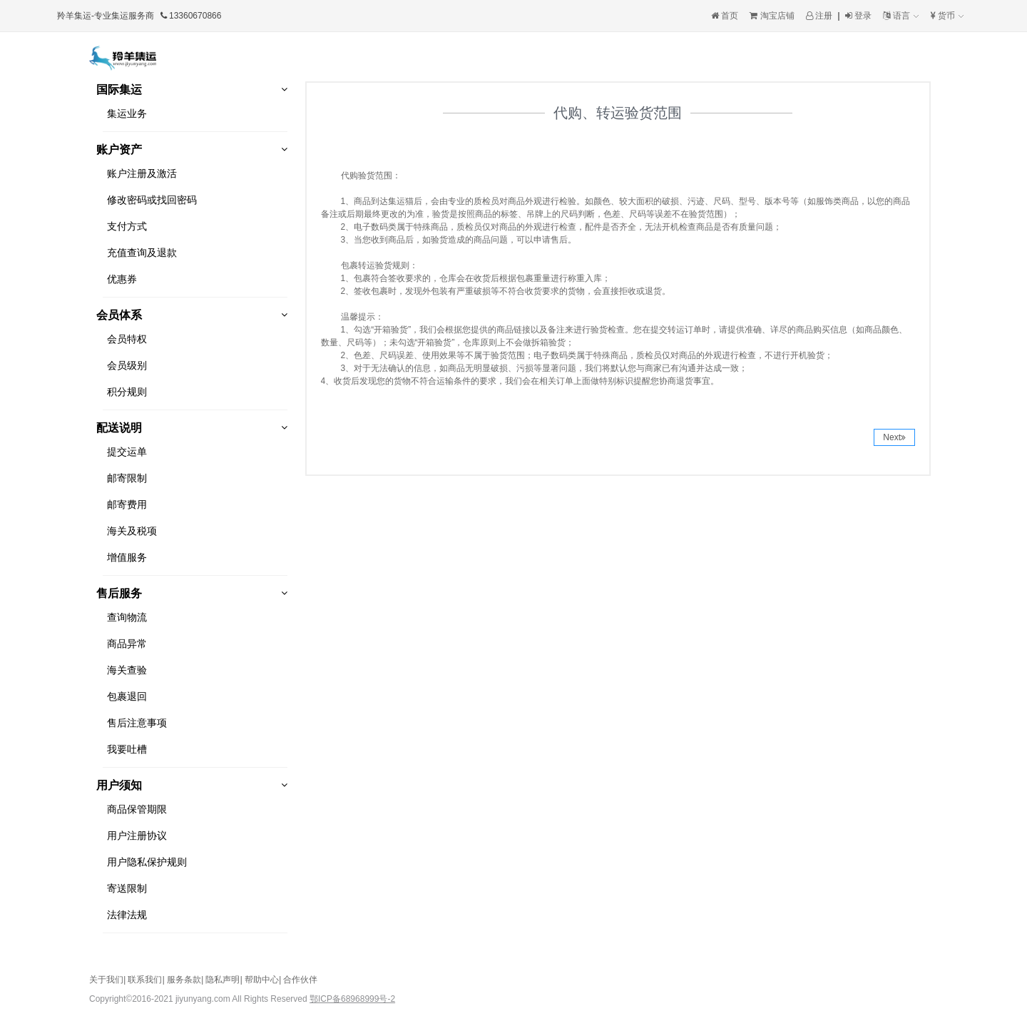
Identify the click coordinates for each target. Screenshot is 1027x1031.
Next (894, 437)
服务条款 (184, 980)
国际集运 (119, 89)
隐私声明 (222, 980)
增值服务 (127, 557)
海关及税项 (132, 531)
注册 (819, 16)
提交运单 (127, 451)
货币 (947, 16)
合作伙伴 (300, 980)
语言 (901, 16)
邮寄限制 (127, 478)
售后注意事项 (137, 722)
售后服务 (119, 593)
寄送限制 (127, 888)
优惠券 (122, 279)
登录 (858, 16)
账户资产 (119, 149)
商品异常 (127, 643)
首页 (724, 16)
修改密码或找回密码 (152, 199)
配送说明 (119, 428)
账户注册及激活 (142, 173)
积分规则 (127, 391)
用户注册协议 (137, 835)
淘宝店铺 (772, 16)
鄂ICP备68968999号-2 (352, 999)
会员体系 (119, 315)
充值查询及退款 (142, 252)
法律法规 (127, 914)
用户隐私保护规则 (147, 862)
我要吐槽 (127, 749)
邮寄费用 (127, 504)
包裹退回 (127, 696)
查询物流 (127, 617)
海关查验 (127, 670)
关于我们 (106, 980)
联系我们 (145, 980)
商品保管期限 (137, 809)
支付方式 (127, 226)
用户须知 (119, 785)
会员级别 (127, 365)
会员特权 (127, 339)
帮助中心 (262, 980)
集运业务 (127, 113)
